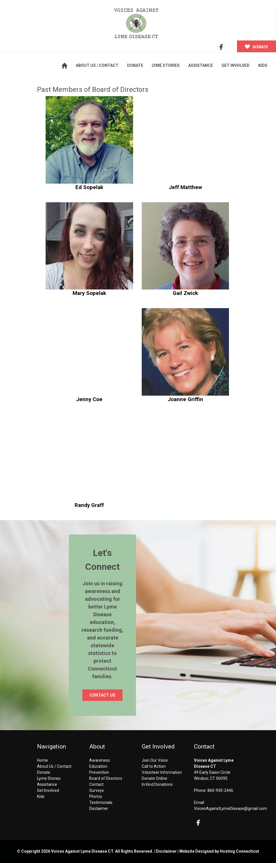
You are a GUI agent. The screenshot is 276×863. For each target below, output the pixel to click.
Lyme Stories (49, 778)
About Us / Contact (54, 766)
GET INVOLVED (235, 65)
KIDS (262, 65)
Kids (40, 796)
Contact (96, 784)
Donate (43, 772)
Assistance (47, 784)
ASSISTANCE (200, 65)
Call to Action (154, 766)
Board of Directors (105, 778)
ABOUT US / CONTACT (97, 65)
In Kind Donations (157, 784)
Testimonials (100, 802)
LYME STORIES (166, 65)
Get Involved (48, 790)
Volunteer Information (162, 772)
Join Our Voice (155, 760)
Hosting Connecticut (239, 851)
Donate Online (154, 778)
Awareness (99, 760)
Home (42, 760)
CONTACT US (102, 695)
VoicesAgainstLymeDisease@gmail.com (230, 808)
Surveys (96, 790)
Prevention (99, 772)
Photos (95, 796)
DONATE (135, 65)
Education (98, 766)
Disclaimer (98, 808)
